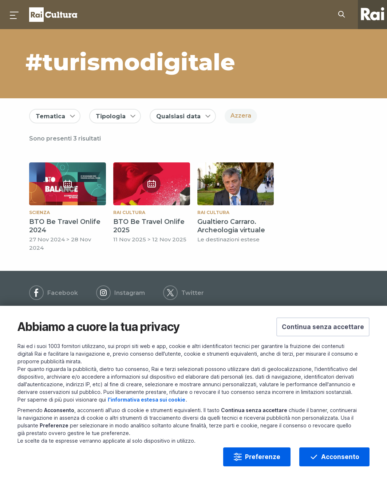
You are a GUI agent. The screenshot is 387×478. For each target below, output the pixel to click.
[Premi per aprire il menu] (14, 14)
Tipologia (111, 116)
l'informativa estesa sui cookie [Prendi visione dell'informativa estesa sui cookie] (146, 412)
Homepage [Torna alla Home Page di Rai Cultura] (53, 14)
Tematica (50, 116)
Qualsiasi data (178, 116)
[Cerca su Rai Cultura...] (344, 14)
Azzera (240, 115)
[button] (323, 339)
